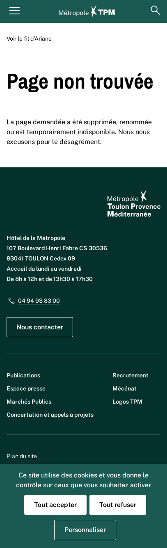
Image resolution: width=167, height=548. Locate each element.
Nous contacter (39, 327)
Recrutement (130, 375)
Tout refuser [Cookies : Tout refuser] (117, 505)
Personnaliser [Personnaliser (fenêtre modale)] (85, 530)
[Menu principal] (15, 10)
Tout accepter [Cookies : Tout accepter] (55, 505)
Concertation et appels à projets (50, 414)
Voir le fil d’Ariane (29, 38)
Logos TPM (127, 401)
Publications (23, 375)
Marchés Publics (29, 401)
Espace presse (26, 388)
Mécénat (124, 388)
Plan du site (22, 456)
